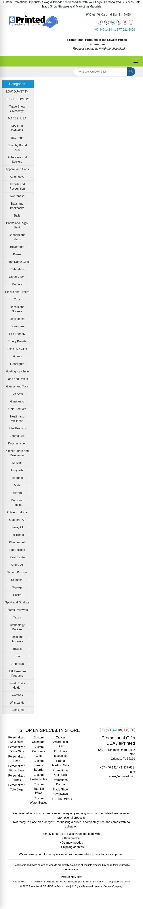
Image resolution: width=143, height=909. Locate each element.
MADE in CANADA (17, 128)
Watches (17, 695)
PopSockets (17, 549)
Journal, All (17, 435)
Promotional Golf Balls (60, 772)
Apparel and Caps (17, 169)
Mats (17, 485)
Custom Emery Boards (39, 765)
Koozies (17, 462)
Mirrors (17, 492)
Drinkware (17, 326)
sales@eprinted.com (121, 776)
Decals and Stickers (17, 309)
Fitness (17, 356)
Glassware (17, 401)
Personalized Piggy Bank (16, 768)
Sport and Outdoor (17, 602)
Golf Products (17, 409)
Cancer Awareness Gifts (60, 742)
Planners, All (17, 542)
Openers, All (17, 519)
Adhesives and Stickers (17, 159)
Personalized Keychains (16, 739)
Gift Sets (17, 394)
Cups (17, 299)
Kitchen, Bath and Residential (17, 453)
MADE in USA (17, 118)
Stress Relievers (17, 609)
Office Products (17, 512)
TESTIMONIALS (60, 799)
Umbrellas (17, 663)
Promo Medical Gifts (60, 763)
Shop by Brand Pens (17, 147)
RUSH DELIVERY (17, 99)
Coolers (17, 284)
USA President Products (17, 673)
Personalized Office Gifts (16, 749)
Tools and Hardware (17, 639)
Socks (17, 594)
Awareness (17, 196)
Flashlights (17, 363)
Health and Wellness (17, 418)
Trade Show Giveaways (17, 108)
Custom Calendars (38, 739)
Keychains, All (17, 443)
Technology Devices (17, 627)
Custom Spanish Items (38, 789)
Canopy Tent (17, 276)
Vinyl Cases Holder (17, 685)
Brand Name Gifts (17, 261)
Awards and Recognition (17, 186)
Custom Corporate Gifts (38, 751)
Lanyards (17, 470)
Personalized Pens (16, 758)
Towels (17, 648)
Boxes (17, 254)
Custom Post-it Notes (38, 777)
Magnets (17, 477)
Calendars (17, 269)
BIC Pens (17, 137)
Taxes (17, 617)
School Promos (17, 572)
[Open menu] (135, 61)
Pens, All (17, 527)
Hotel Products (17, 428)
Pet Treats (17, 534)
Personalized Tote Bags (16, 787)
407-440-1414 (103, 29)
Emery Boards (17, 341)
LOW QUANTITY (17, 91)
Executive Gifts (17, 348)
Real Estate (17, 557)
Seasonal (17, 579)
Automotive (17, 176)
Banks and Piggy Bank (17, 225)
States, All (17, 710)
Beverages (17, 246)
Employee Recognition (60, 753)
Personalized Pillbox (16, 777)
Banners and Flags (17, 237)
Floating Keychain (17, 371)
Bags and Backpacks (17, 206)
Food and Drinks (17, 378)
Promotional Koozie (60, 782)
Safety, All (17, 564)
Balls (17, 215)
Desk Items (17, 318)
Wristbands (17, 702)
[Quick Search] (100, 71)
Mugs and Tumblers (17, 502)
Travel (17, 656)
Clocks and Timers (17, 291)
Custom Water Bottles (38, 800)
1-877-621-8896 (124, 29)
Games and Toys (17, 386)
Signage (17, 587)
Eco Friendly (17, 333)
